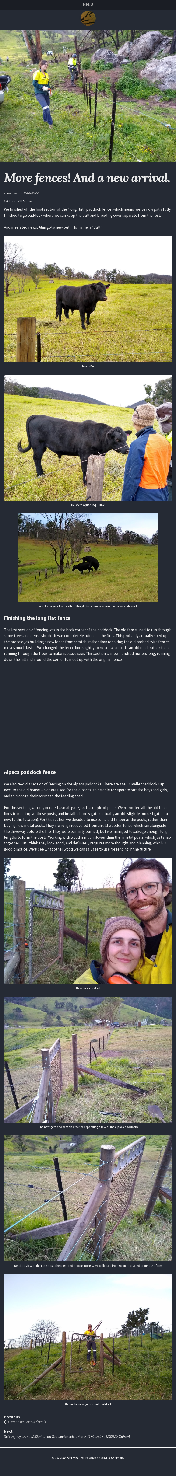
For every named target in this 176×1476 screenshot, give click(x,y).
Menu (88, 4)
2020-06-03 (31, 193)
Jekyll (104, 1458)
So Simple (117, 1458)
